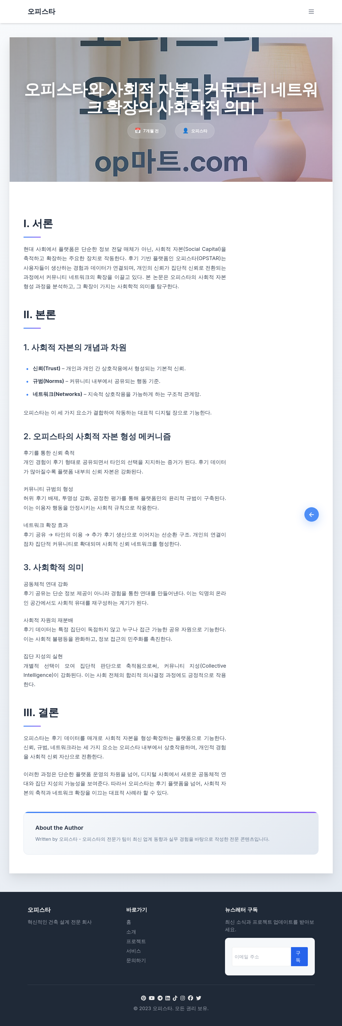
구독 (298, 956)
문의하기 (136, 960)
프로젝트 (136, 941)
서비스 (133, 951)
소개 (131, 932)
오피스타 (41, 11)
